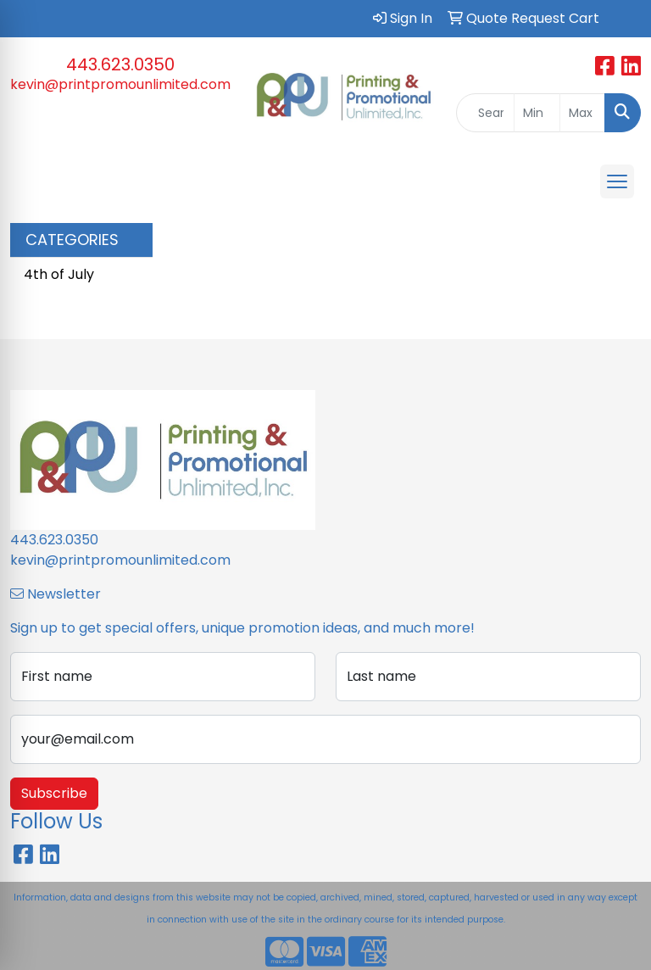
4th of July (59, 274)
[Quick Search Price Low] (536, 112)
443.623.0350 (120, 64)
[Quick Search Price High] (582, 112)
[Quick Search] (485, 112)
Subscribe (54, 793)
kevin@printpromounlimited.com (120, 84)
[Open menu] (617, 181)
